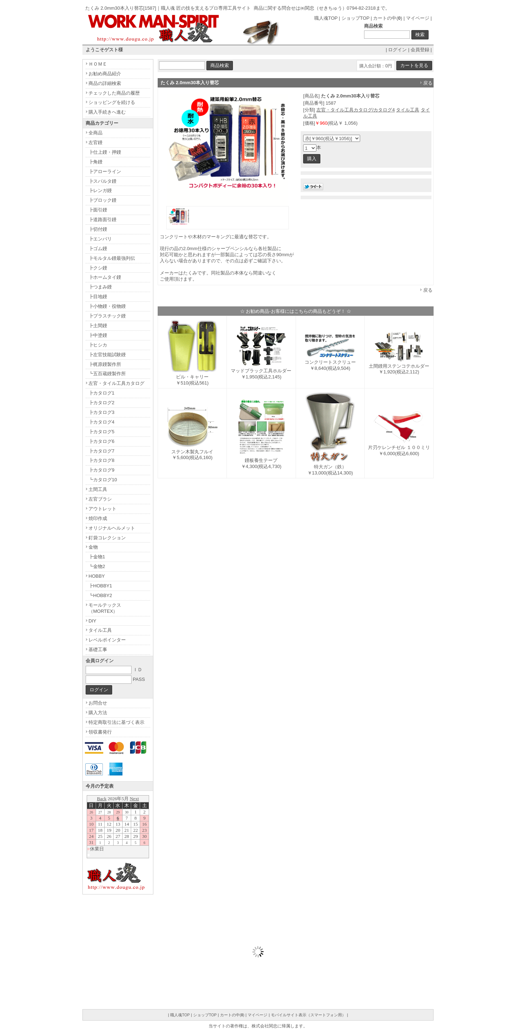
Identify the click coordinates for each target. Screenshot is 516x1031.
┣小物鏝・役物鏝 (107, 306)
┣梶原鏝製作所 (105, 364)
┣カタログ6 (101, 441)
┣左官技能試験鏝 (107, 354)
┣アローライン (105, 171)
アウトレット (102, 508)
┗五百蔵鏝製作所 (107, 373)
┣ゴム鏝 (98, 248)
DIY (92, 621)
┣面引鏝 (98, 210)
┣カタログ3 (101, 412)
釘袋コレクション (107, 537)
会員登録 (420, 49)
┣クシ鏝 (98, 268)
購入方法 (98, 712)
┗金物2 (97, 566)
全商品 (95, 132)
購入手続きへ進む (107, 112)
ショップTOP (355, 18)
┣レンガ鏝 (100, 190)
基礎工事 (98, 649)
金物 (93, 547)
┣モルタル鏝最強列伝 (112, 258)
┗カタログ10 (103, 479)
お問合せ (98, 703)
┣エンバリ (100, 239)
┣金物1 (97, 556)
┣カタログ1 (101, 393)
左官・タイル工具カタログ (116, 383)
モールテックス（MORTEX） (105, 608)
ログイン (397, 49)
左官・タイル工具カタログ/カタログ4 (355, 110)
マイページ (417, 18)
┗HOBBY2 (100, 595)
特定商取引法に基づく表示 (116, 722)
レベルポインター (107, 640)
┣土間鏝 (98, 325)
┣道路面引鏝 (102, 219)
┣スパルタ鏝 (102, 181)
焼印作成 (98, 518)
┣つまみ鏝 (100, 287)
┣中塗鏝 (98, 335)
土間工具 (98, 489)
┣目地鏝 (98, 296)
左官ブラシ (100, 499)
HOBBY (97, 576)
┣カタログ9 (101, 470)
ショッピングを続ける (112, 102)
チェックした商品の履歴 (114, 93)
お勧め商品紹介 (105, 73)
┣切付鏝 (98, 229)
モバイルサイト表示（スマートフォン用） (308, 1015)
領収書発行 (100, 732)
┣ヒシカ (98, 345)
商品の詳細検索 (105, 83)
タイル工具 (407, 110)
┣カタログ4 (101, 422)
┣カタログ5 (101, 431)
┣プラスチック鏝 (107, 316)
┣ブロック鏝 (102, 200)
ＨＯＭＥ (98, 64)
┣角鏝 (95, 161)
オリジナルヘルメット (112, 528)
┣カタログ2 (101, 402)
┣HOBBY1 (100, 585)
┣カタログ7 (101, 451)
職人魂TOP (326, 18)
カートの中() (387, 18)
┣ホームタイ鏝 (105, 277)
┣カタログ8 (101, 460)
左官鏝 (95, 142)
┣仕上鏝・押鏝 (105, 152)
